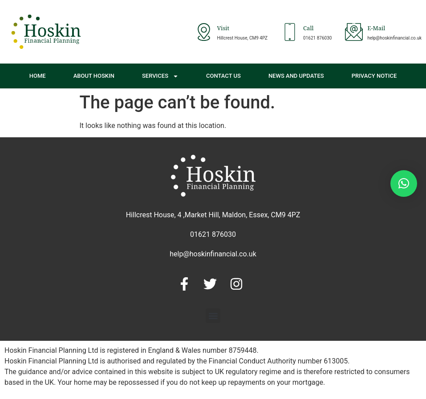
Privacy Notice (374, 75)
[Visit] (204, 32)
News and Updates (296, 75)
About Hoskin (93, 75)
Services (160, 76)
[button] (213, 315)
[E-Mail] (354, 32)
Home (37, 75)
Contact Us (223, 75)
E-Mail (376, 29)
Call (308, 29)
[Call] (290, 32)
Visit (223, 29)
